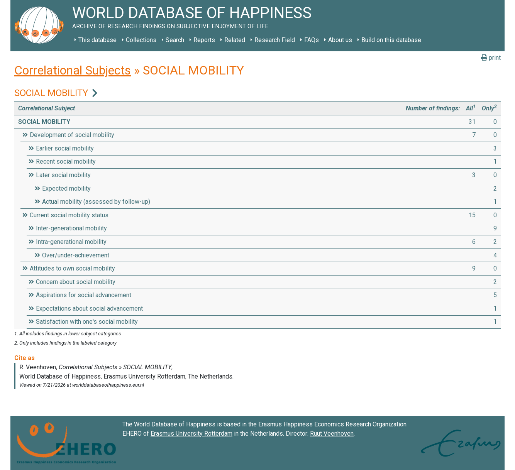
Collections (141, 40)
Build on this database (391, 40)
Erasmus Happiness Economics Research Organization (332, 424)
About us (340, 40)
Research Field (274, 40)
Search (175, 40)
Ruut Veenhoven (332, 433)
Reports (204, 40)
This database (97, 40)
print (491, 57)
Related (234, 40)
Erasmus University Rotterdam (191, 433)
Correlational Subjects (72, 70)
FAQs (311, 40)
